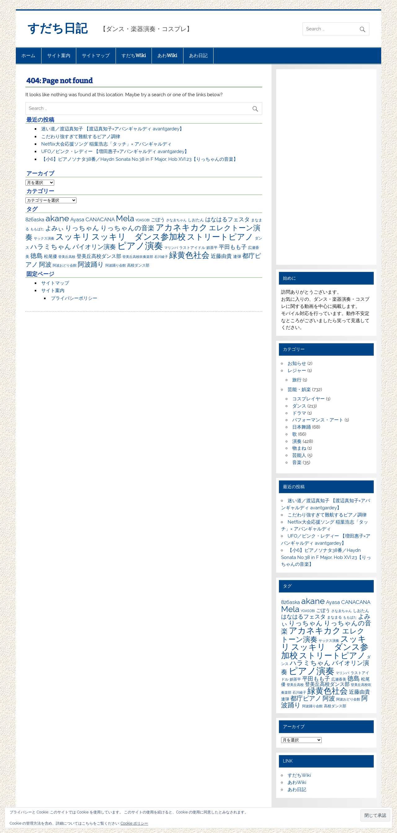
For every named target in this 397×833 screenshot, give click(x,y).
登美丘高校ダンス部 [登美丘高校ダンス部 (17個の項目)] (99, 256)
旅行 (297, 380)
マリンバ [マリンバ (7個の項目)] (171, 247)
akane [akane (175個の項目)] (57, 218)
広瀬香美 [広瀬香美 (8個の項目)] (338, 679)
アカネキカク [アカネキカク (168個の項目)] (182, 227)
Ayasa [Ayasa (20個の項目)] (77, 220)
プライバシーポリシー (74, 298)
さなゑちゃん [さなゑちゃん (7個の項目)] (176, 220)
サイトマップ (96, 55)
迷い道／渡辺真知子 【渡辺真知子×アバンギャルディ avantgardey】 (112, 129)
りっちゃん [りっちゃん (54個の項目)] (82, 228)
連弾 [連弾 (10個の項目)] (237, 256)
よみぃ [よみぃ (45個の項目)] (54, 228)
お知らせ (297, 363)
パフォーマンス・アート (317, 420)
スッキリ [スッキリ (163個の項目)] (72, 236)
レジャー (297, 370)
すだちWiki (133, 55)
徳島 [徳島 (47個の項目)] (36, 255)
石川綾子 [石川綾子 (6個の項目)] (161, 257)
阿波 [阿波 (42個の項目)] (45, 264)
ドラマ (299, 413)
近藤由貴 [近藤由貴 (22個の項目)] (221, 256)
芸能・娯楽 (299, 389)
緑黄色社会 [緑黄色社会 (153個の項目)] (189, 255)
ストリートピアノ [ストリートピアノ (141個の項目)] (220, 236)
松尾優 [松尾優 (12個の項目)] (50, 256)
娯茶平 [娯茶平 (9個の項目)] (212, 247)
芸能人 (299, 455)
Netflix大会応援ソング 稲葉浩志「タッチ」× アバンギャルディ (106, 144)
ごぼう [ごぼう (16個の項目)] (158, 220)
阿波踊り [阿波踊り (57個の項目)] (91, 264)
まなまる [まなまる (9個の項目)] (334, 617)
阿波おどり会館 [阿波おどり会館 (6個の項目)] (65, 265)
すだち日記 (57, 28)
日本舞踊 (301, 427)
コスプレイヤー (308, 399)
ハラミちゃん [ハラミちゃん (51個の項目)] (50, 246)
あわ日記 (198, 55)
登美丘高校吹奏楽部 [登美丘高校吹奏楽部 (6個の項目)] (137, 257)
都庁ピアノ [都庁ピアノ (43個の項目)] (305, 698)
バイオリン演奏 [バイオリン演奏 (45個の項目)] (94, 246)
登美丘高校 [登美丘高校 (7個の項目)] (66, 256)
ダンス (299, 406)
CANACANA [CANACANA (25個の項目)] (100, 219)
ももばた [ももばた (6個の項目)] (37, 229)
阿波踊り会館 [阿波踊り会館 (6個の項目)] (115, 265)
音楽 (297, 462)
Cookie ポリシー (134, 823)
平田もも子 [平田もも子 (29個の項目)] (233, 247)
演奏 (297, 441)
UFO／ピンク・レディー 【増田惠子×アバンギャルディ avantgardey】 (115, 151)
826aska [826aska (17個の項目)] (34, 220)
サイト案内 (58, 55)
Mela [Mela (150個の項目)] (125, 218)
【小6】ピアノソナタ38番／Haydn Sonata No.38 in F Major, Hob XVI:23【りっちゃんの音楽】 (139, 159)
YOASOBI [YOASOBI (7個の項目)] (142, 220)
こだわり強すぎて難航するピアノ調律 (80, 136)
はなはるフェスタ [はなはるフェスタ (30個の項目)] (227, 219)
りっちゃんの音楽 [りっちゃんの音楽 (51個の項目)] (127, 228)
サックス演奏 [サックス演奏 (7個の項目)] (44, 238)
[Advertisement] (326, 167)
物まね (299, 448)
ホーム (28, 55)
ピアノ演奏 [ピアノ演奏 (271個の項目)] (140, 245)
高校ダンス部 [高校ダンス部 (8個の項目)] (138, 265)
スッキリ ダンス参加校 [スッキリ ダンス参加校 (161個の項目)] (138, 236)
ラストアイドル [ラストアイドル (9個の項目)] (192, 247)
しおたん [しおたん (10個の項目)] (196, 220)
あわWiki (167, 55)
